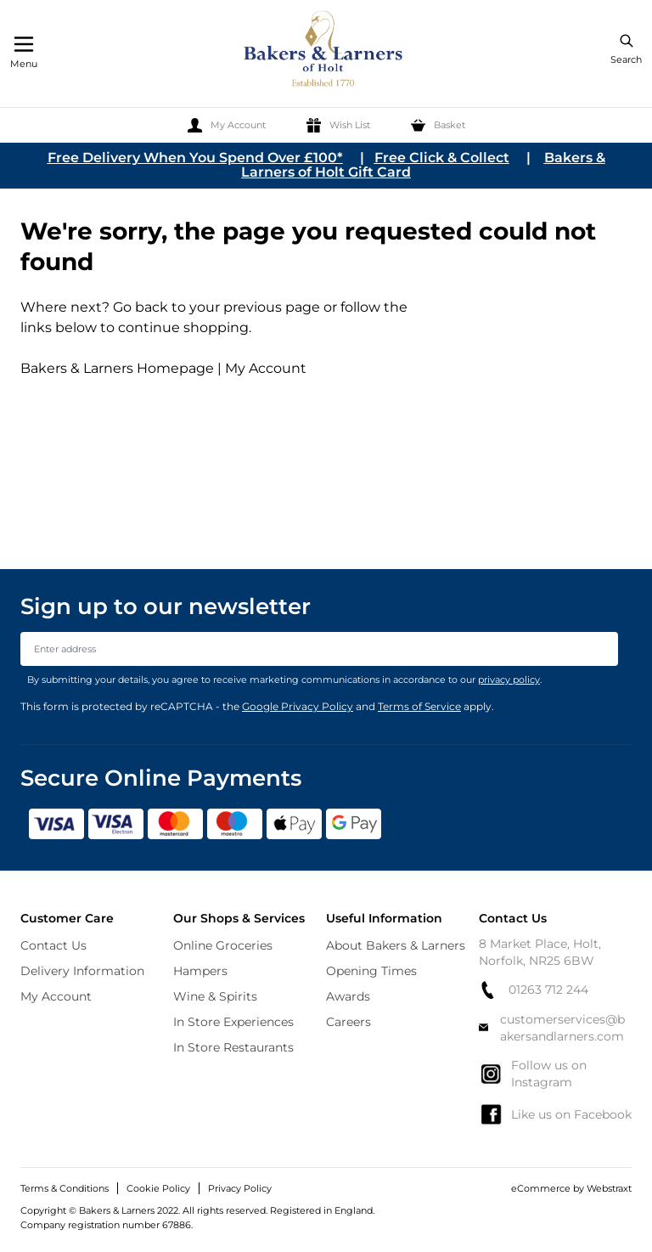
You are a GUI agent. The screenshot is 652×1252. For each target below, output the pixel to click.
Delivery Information (82, 970)
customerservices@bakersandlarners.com (552, 1028)
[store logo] (324, 51)
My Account (265, 368)
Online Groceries (223, 945)
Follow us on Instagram (533, 1073)
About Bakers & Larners (395, 945)
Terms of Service (419, 706)
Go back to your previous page (215, 307)
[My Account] (227, 125)
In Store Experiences (233, 1021)
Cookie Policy (158, 1188)
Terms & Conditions (64, 1188)
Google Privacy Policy (297, 706)
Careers (348, 1021)
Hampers (200, 970)
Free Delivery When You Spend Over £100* (195, 157)
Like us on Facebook (555, 1114)
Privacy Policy (240, 1188)
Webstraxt (609, 1188)
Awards (348, 996)
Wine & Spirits (215, 996)
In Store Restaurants (233, 1047)
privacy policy (509, 679)
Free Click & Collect (441, 157)
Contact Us (53, 945)
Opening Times (371, 970)
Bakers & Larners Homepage (117, 368)
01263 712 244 (533, 990)
